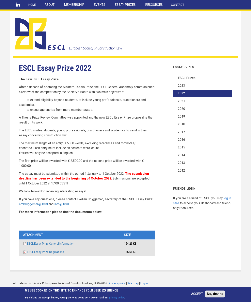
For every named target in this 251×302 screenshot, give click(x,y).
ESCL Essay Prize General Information (50, 243)
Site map (133, 283)
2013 (181, 163)
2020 (181, 109)
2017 (181, 132)
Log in (144, 283)
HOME (32, 5)
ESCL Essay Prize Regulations (45, 252)
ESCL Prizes (187, 78)
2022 (181, 93)
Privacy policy (117, 283)
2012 (181, 170)
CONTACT (177, 5)
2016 (181, 140)
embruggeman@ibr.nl (33, 204)
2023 (181, 85)
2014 (181, 155)
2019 (181, 116)
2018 (181, 124)
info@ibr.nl (61, 204)
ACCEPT (197, 295)
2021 (181, 101)
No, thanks (215, 295)
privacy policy (116, 298)
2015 (181, 147)
